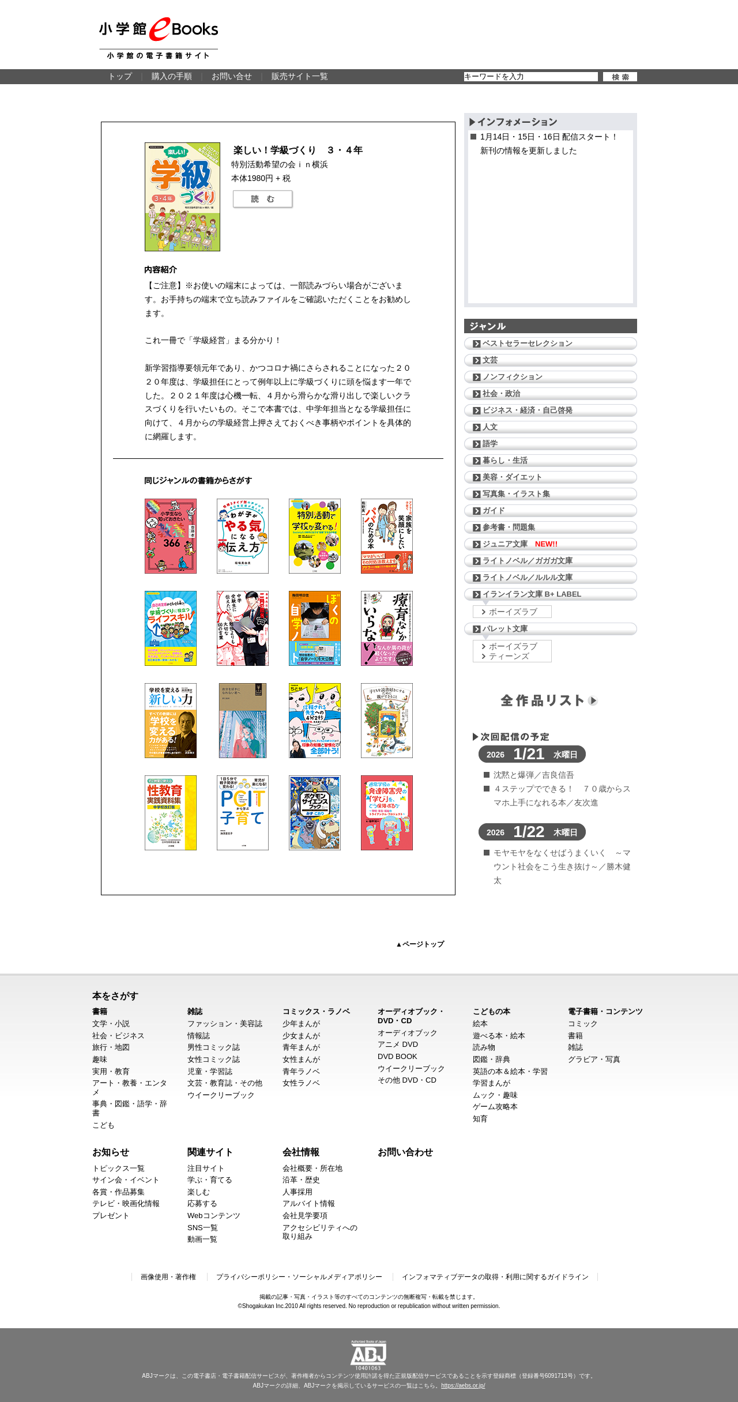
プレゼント (111, 1215)
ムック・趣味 (495, 1095)
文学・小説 (111, 1023)
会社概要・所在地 (312, 1168)
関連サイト (210, 1152)
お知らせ (110, 1152)
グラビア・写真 (594, 1059)
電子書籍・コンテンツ (605, 1011)
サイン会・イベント (126, 1179)
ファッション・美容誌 (224, 1023)
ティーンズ (509, 656)
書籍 (99, 1011)
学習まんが (491, 1083)
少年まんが (301, 1023)
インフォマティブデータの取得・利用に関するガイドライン (495, 1277)
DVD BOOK (397, 1056)
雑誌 (194, 1011)
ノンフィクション (513, 376)
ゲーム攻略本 (495, 1106)
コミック (583, 1023)
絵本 (480, 1023)
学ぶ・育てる (209, 1179)
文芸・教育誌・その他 (224, 1083)
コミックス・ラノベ (316, 1011)
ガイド (494, 510)
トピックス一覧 (118, 1168)
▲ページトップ (420, 944)
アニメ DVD (398, 1044)
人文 (490, 427)
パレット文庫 (505, 628)
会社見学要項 (305, 1215)
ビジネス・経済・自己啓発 (528, 410)
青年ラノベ (301, 1071)
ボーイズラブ (513, 611)
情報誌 (198, 1035)
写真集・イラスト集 (516, 493)
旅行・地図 (111, 1047)
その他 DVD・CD (407, 1080)
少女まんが (301, 1035)
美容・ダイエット (513, 477)
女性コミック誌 (213, 1059)
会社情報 (301, 1152)
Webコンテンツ (213, 1215)
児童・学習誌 (209, 1071)
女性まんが (301, 1059)
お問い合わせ (405, 1152)
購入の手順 (172, 76)
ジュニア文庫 (520, 544)
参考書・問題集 (509, 527)
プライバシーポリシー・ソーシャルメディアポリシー (299, 1277)
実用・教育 (111, 1071)
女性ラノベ (301, 1083)
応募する (202, 1203)
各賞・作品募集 (118, 1192)
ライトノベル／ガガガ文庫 (528, 560)
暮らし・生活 (505, 460)
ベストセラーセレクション (528, 343)
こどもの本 (491, 1011)
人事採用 (297, 1192)
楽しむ (198, 1192)
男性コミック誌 (213, 1047)
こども (103, 1125)
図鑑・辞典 (491, 1059)
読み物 (484, 1047)
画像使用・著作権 (168, 1277)
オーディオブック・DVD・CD (411, 1016)
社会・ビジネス (118, 1035)
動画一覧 (202, 1239)
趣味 (99, 1059)
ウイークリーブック (221, 1095)
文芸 (490, 360)
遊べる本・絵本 (499, 1035)
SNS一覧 (202, 1227)
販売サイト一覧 (300, 76)
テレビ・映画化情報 (126, 1203)
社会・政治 (501, 393)
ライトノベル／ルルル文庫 (528, 577)
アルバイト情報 (309, 1203)
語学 (490, 443)
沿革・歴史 (301, 1179)
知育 (480, 1118)
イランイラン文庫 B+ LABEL (532, 594)
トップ (120, 76)
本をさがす (115, 995)
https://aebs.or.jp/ (463, 1385)
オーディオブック (408, 1032)
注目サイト (206, 1168)
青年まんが (301, 1047)
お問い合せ (232, 76)
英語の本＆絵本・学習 (510, 1071)
